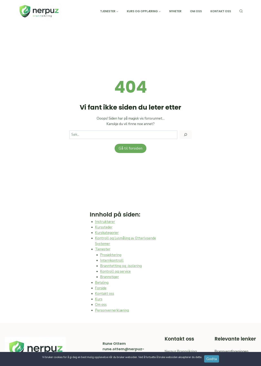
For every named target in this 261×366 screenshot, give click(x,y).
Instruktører (105, 221)
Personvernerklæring (112, 310)
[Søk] (185, 134)
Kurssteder (104, 227)
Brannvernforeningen (231, 351)
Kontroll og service (115, 271)
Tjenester (102, 249)
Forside (100, 288)
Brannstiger (109, 277)
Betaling (101, 282)
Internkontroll (112, 260)
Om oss (196, 11)
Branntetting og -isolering (121, 266)
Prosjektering (110, 255)
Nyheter (175, 11)
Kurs (98, 299)
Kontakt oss (220, 11)
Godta (211, 358)
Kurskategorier (107, 232)
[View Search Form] (241, 11)
